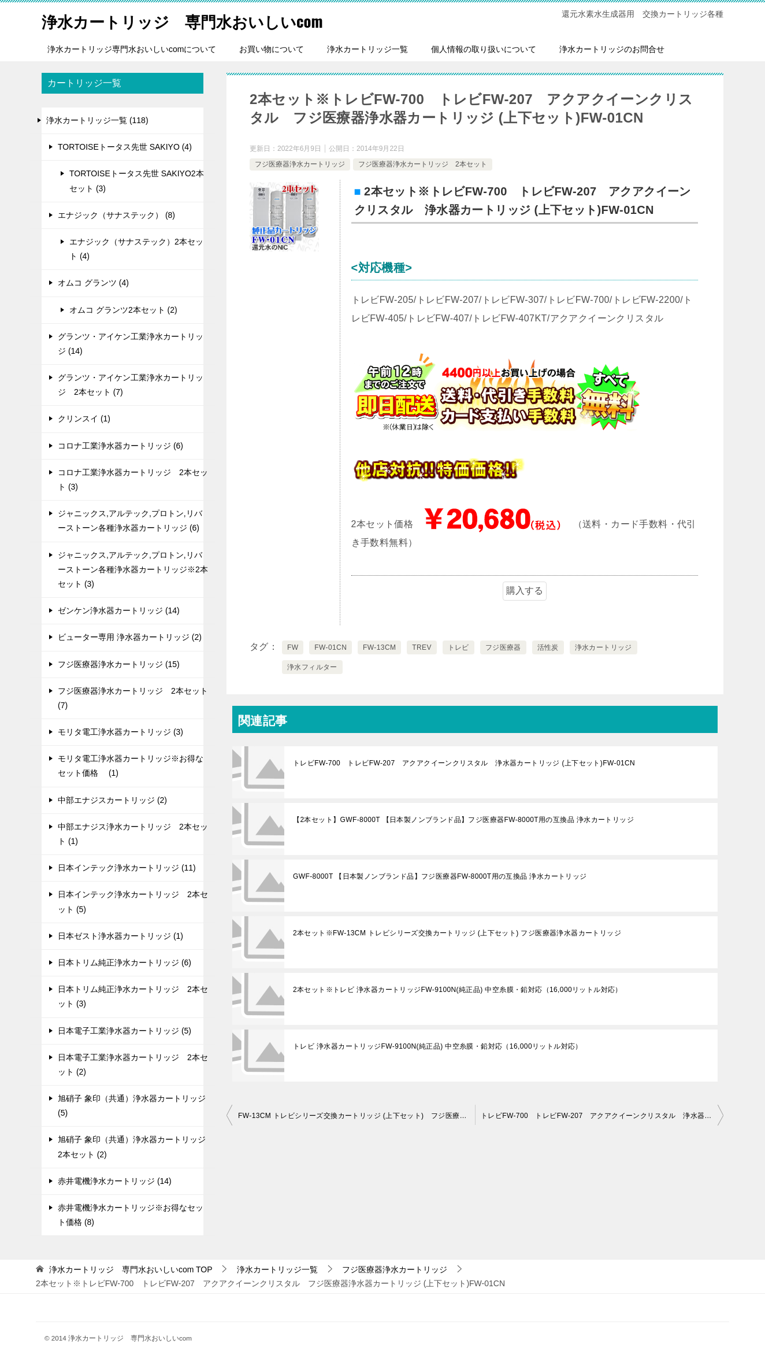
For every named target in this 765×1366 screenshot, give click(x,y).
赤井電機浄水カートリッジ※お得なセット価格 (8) (130, 1215)
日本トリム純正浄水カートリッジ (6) (124, 962)
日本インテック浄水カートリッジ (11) (127, 867)
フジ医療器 (503, 647)
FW (292, 647)
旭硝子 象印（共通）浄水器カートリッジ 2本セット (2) (132, 1146)
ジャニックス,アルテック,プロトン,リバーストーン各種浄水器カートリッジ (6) (130, 520)
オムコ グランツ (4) (93, 282)
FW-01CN (330, 647)
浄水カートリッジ (603, 647)
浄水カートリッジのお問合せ (611, 49)
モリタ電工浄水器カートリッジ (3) (120, 731)
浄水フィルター (312, 667)
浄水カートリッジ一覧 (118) (97, 120)
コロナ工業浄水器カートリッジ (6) (120, 445)
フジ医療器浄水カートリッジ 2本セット (422, 164)
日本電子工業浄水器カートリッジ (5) (124, 1030)
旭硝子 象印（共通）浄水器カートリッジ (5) (132, 1105)
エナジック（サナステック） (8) (116, 215)
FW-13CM (379, 647)
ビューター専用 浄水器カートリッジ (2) (130, 637)
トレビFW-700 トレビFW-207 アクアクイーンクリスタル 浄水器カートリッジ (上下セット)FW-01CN (464, 763)
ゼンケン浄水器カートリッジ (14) (119, 610)
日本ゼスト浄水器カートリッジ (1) (120, 936)
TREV (422, 647)
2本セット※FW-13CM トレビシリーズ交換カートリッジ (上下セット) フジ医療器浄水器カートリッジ (457, 933)
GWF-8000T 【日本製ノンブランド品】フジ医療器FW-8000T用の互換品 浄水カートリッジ (440, 876)
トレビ (458, 647)
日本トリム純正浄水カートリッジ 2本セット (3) (133, 996)
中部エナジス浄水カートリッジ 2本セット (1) (133, 834)
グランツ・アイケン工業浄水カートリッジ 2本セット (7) (130, 385)
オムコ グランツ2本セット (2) (123, 309)
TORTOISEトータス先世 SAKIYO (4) (125, 146)
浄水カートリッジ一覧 (367, 49)
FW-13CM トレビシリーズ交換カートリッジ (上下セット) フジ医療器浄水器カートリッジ (356, 1116)
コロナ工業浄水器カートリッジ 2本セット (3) (133, 479)
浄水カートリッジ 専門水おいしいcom (198, 20)
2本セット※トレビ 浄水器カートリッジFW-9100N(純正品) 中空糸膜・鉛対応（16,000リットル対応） (457, 990)
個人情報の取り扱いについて (483, 49)
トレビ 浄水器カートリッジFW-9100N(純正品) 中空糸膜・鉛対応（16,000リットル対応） (437, 1046)
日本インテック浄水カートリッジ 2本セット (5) (133, 901)
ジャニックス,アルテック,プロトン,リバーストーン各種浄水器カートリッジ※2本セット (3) (133, 569)
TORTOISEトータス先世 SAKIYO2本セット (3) (136, 181)
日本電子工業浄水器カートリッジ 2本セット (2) (133, 1064)
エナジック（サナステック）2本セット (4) (136, 249)
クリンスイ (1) (84, 418)
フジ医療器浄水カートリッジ (300, 164)
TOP (131, 1269)
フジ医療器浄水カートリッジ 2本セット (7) (133, 698)
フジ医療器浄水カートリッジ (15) (119, 664)
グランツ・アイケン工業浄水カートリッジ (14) (130, 344)
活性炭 (548, 647)
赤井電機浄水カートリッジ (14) (115, 1181)
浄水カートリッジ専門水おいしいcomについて (131, 49)
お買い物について (271, 49)
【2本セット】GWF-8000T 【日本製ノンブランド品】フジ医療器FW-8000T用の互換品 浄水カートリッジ (463, 820)
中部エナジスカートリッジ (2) (112, 800)
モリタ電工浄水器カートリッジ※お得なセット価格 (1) (130, 766)
